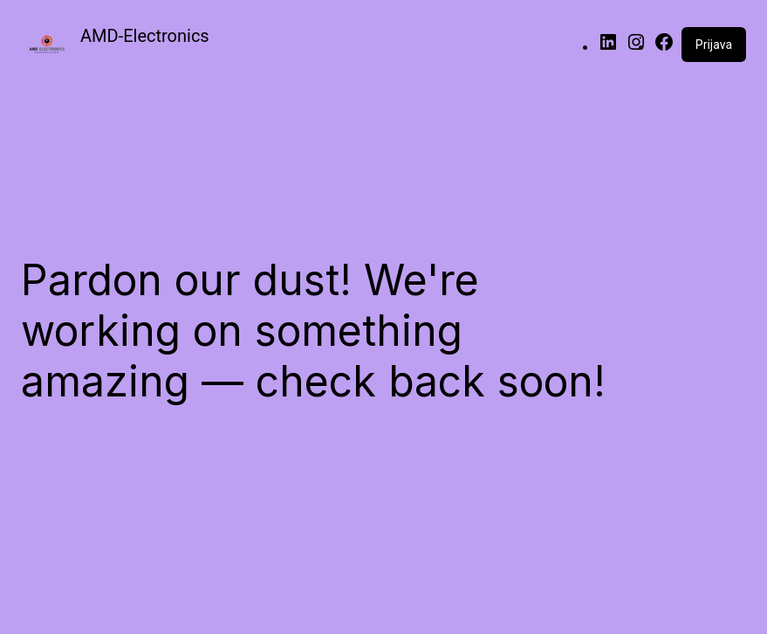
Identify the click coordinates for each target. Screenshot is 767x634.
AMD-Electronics (144, 35)
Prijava (713, 45)
